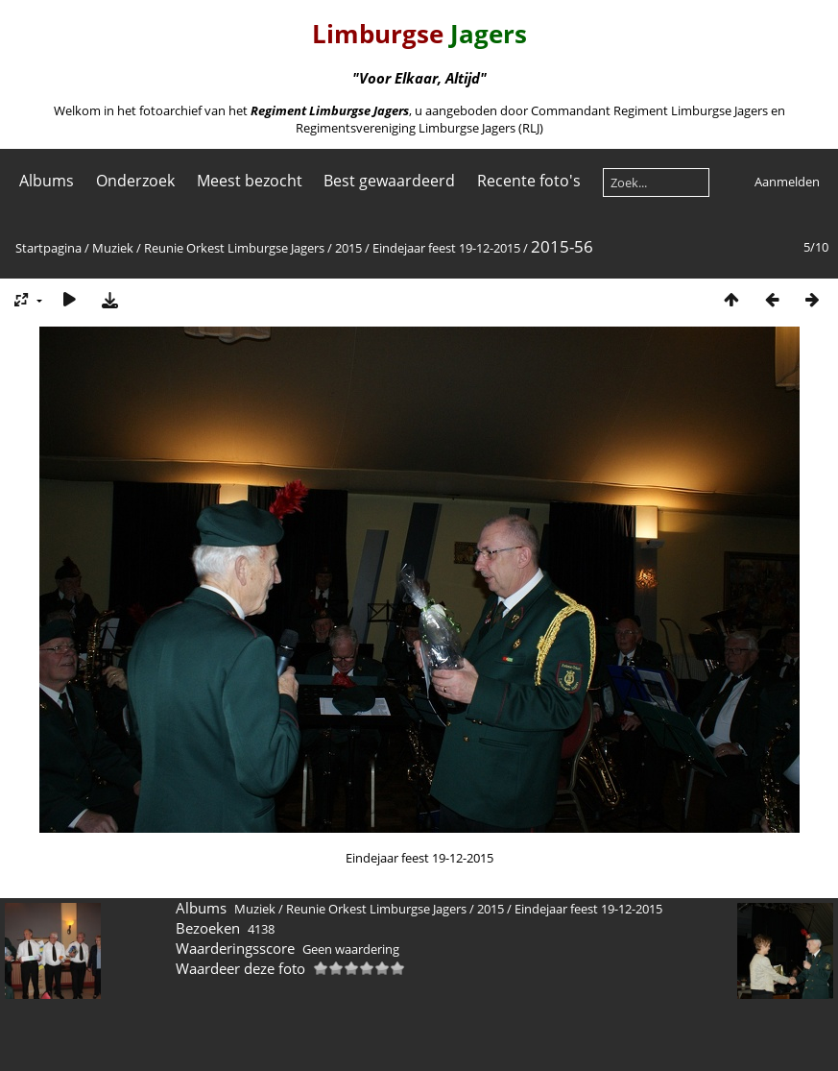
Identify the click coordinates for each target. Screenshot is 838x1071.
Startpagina (48, 247)
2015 (348, 247)
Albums (46, 180)
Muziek (112, 247)
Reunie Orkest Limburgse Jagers (234, 247)
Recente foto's (529, 180)
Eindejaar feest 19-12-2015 (446, 247)
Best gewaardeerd (389, 180)
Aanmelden (787, 181)
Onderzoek (135, 180)
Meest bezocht (249, 180)
